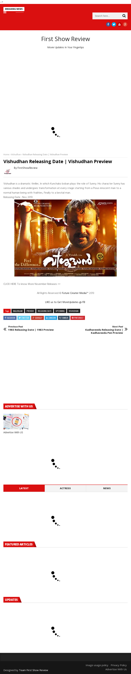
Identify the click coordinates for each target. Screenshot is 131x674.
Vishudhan (16, 154)
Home (6, 154)
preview (30, 310)
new (27, 9)
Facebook (11, 317)
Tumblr (64, 317)
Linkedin (52, 317)
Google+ (38, 317)
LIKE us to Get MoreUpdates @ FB (65, 302)
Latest (24, 488)
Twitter (25, 317)
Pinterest (79, 317)
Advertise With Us (116, 669)
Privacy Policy (119, 665)
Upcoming (60, 310)
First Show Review (65, 39)
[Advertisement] (65, 78)
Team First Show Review (33, 670)
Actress (65, 488)
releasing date (45, 310)
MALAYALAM (18, 310)
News (107, 488)
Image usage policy (97, 665)
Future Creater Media (74, 293)
